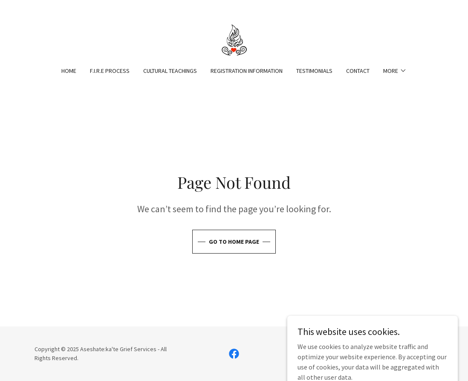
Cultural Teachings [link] (170, 71)
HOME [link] (68, 71)
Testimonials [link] (314, 71)
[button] (395, 71)
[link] (233, 39)
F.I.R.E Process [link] (110, 71)
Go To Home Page (234, 241)
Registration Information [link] (247, 71)
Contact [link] (358, 71)
